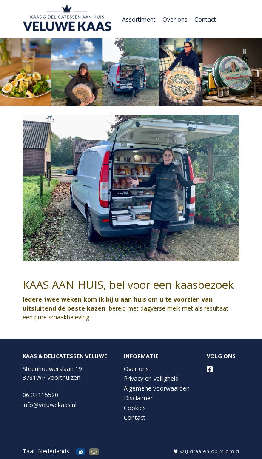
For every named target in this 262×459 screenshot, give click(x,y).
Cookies (135, 408)
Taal (28, 451)
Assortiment (139, 19)
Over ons (175, 19)
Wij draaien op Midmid (206, 451)
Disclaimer (138, 398)
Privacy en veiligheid (151, 378)
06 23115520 (40, 395)
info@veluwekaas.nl (50, 405)
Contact (205, 19)
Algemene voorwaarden (157, 388)
